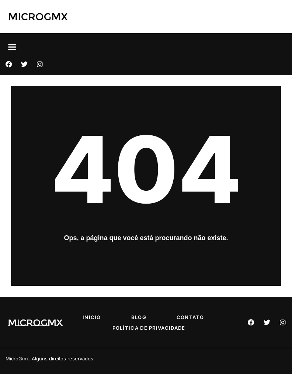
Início (92, 317)
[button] (12, 46)
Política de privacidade (148, 328)
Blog (138, 317)
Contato (190, 317)
